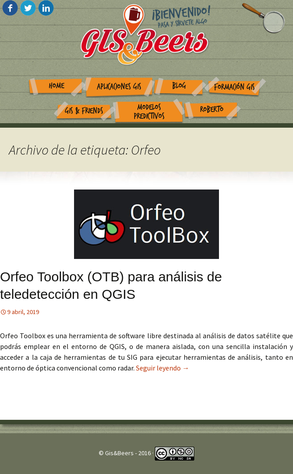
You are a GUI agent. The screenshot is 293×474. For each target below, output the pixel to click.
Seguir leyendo (162, 367)
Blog (179, 85)
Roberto (211, 109)
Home (56, 85)
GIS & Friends (84, 111)
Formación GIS (234, 87)
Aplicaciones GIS (119, 86)
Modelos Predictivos (149, 112)
